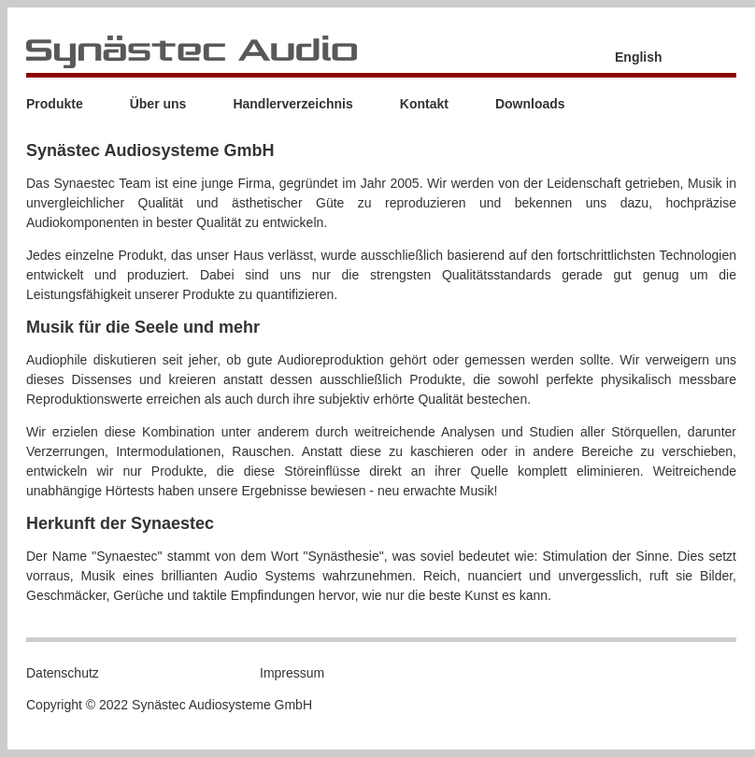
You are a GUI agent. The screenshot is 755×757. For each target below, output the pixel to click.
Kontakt (424, 103)
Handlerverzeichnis (292, 103)
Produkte (54, 103)
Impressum (292, 672)
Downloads (530, 103)
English (638, 57)
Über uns (158, 103)
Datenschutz (62, 672)
